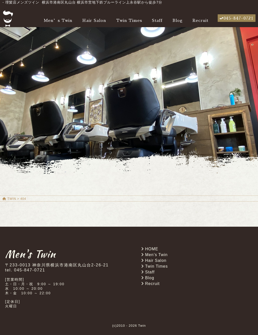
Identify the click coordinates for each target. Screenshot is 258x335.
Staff (157, 21)
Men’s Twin (58, 21)
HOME (151, 249)
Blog (178, 21)
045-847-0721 (238, 18)
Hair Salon (94, 21)
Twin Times (129, 21)
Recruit (200, 21)
